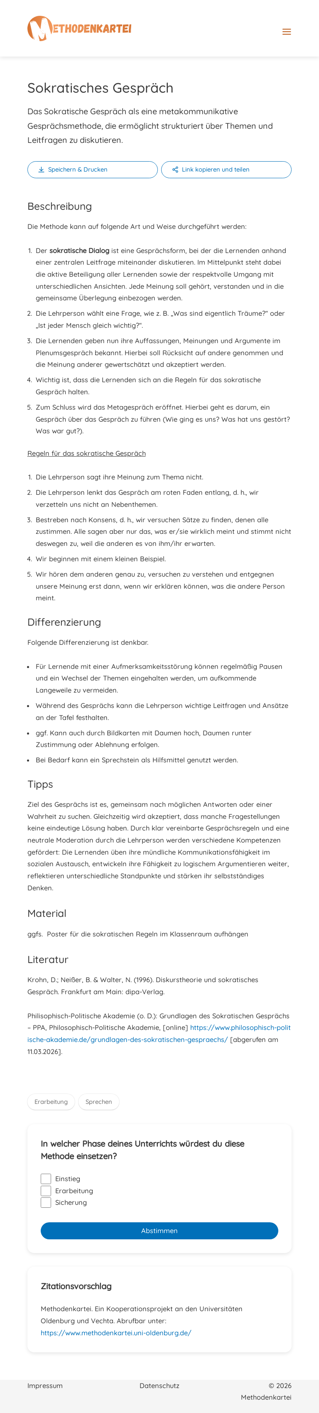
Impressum (45, 1385)
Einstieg (60, 1179)
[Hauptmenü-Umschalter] (300, 32)
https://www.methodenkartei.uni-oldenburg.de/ (116, 1333)
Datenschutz (159, 1385)
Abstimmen (159, 1230)
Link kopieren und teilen (216, 169)
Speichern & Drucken (78, 169)
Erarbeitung (51, 1102)
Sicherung (64, 1202)
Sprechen (99, 1102)
